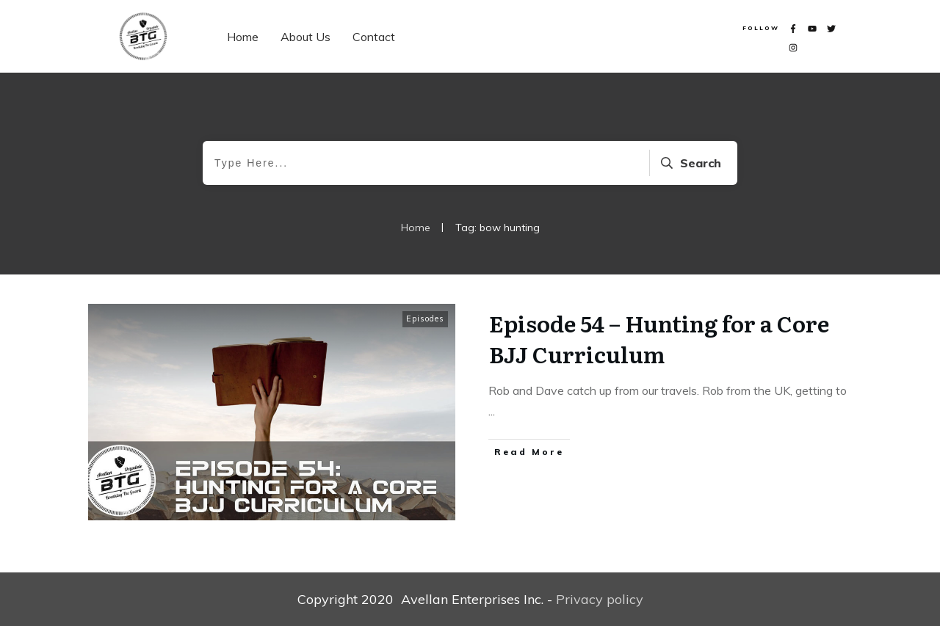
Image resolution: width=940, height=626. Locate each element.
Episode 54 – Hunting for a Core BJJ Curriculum (659, 338)
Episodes (425, 318)
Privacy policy (599, 599)
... (491, 411)
